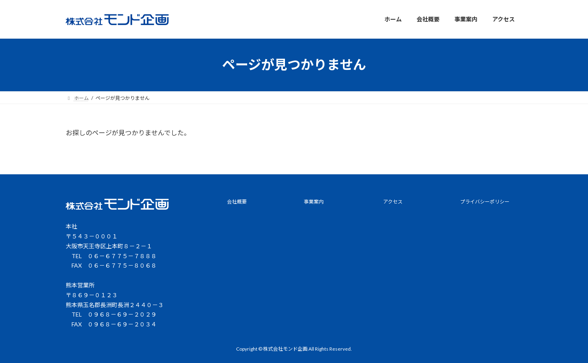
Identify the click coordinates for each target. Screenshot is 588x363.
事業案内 (314, 202)
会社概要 (237, 202)
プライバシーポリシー (484, 202)
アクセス (393, 202)
